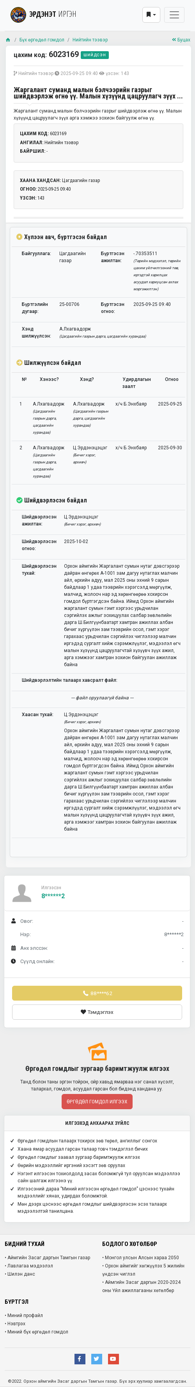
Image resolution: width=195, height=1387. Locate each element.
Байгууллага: (36, 253)
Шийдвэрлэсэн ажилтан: (39, 520)
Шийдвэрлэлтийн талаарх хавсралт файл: (69, 680)
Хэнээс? (49, 379)
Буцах (181, 40)
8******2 (53, 896)
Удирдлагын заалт (136, 383)
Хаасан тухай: (37, 714)
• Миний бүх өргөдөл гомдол (36, 1332)
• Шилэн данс (20, 1274)
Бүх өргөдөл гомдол (42, 40)
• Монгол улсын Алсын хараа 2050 (140, 1257)
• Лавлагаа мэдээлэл (29, 1266)
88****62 (97, 993)
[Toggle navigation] (174, 15)
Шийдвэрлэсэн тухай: (39, 569)
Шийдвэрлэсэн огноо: (39, 545)
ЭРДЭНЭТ (43, 14)
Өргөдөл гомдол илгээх (97, 1101)
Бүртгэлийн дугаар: (35, 308)
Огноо (172, 379)
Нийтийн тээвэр (90, 40)
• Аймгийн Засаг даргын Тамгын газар (47, 1257)
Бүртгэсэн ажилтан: (112, 257)
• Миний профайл (24, 1315)
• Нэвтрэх (15, 1323)
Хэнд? (87, 379)
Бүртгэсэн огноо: (112, 308)
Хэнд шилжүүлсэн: (36, 332)
